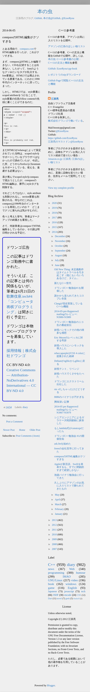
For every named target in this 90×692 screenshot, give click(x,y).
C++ (51, 564)
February (60, 509)
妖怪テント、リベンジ (66, 368)
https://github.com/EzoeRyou (62, 138)
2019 (55, 207)
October (59, 246)
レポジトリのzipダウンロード (64, 74)
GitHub (38, 18)
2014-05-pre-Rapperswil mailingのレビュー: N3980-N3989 (66, 314)
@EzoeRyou (68, 18)
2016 (55, 222)
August (59, 255)
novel (59, 598)
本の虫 (45, 11)
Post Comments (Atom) (28, 435)
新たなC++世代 (62, 283)
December (60, 236)
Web (72, 569)
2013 (55, 520)
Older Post (35, 430)
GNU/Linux (55, 580)
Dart (50, 598)
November (60, 241)
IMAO (67, 576)
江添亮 (55, 98)
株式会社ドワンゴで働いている (65, 120)
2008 (55, 544)
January (59, 514)
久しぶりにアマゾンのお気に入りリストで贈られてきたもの (69, 485)
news (51, 569)
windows (71, 584)
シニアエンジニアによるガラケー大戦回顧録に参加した (69, 420)
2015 (55, 227)
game (51, 587)
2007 (55, 549)
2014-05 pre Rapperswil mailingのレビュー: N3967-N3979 (66, 409)
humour (80, 572)
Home (22, 430)
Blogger (51, 685)
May (57, 494)
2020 (55, 203)
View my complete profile (61, 188)
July (57, 260)
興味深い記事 (61, 401)
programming (56, 572)
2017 (55, 217)
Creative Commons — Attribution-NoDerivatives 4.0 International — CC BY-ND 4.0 (21, 380)
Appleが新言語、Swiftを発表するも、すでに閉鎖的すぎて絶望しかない (69, 467)
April (58, 499)
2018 (55, 212)
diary (25, 407)
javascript (69, 591)
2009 (55, 539)
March (58, 504)
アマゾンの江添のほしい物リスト (66, 46)
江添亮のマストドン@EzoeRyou (65, 141)
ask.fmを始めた (62, 443)
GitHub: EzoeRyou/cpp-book (62, 68)
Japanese (52, 591)
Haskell (76, 598)
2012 (55, 525)
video (74, 580)
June (57, 265)
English (72, 587)
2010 (55, 534)
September (60, 250)
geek (67, 598)
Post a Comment (14, 421)
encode (67, 595)
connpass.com (27, 48)
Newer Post (9, 430)
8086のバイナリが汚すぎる (69, 397)
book (51, 584)
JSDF (56, 595)
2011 (54, 529)
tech (83, 591)
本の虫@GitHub (51, 18)
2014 (55, 232)
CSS (79, 595)
